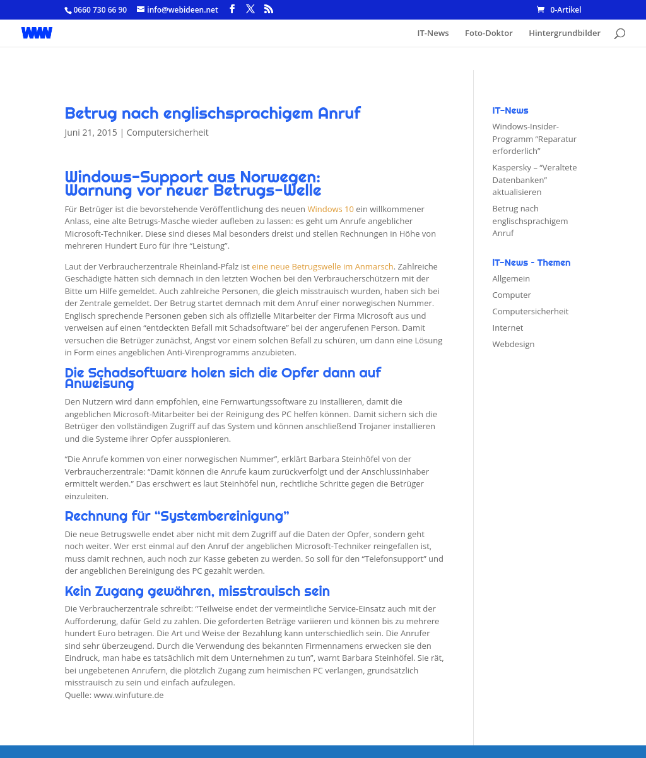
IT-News (433, 33)
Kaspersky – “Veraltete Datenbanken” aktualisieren (535, 180)
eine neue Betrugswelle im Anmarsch (323, 266)
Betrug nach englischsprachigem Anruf (530, 221)
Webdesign (514, 344)
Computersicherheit (168, 132)
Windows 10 (330, 209)
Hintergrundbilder (565, 33)
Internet (508, 327)
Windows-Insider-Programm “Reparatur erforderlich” (535, 139)
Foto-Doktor (489, 33)
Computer (512, 294)
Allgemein (512, 278)
